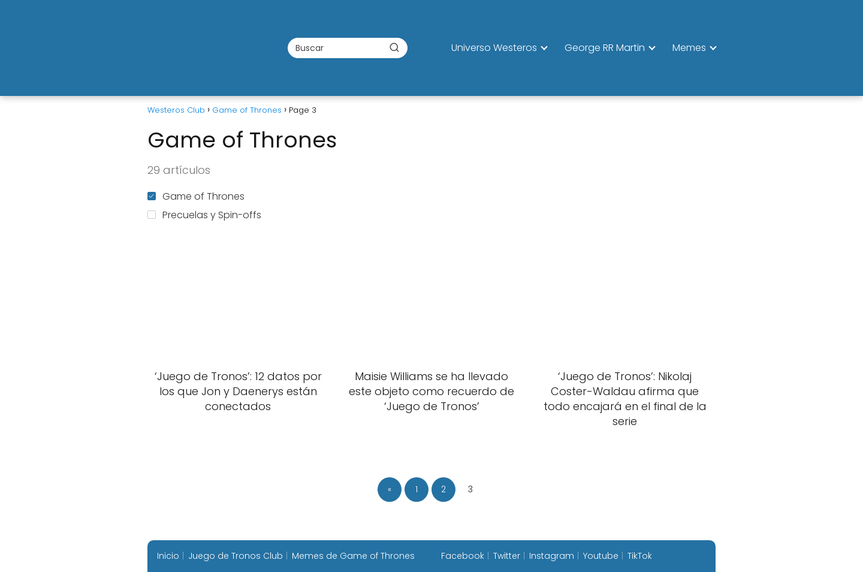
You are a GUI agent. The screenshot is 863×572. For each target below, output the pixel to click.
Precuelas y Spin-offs (204, 215)
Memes (689, 48)
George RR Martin (605, 48)
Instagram (551, 556)
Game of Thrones (196, 196)
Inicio (168, 556)
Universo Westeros (494, 48)
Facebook (462, 556)
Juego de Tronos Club (235, 556)
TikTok (639, 556)
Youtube (600, 556)
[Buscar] (394, 47)
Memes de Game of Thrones (353, 556)
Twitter (506, 556)
